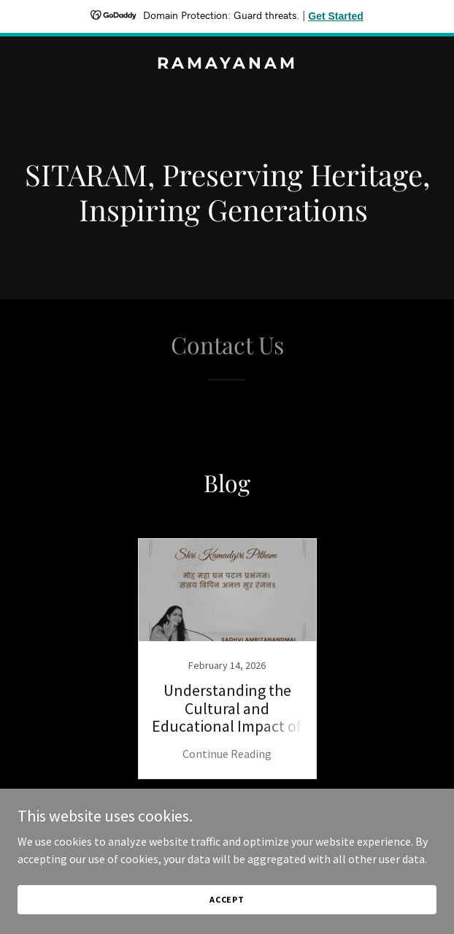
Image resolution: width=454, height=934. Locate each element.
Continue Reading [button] (227, 753)
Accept (227, 899)
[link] (227, 64)
